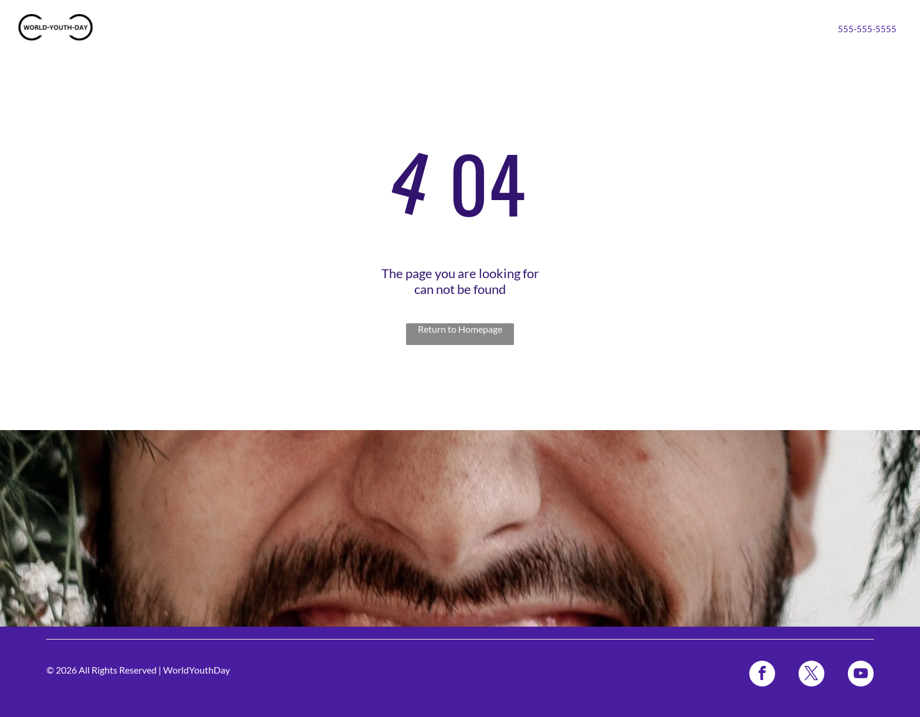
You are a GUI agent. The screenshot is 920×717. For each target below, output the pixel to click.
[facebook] (762, 675)
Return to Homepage (460, 328)
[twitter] (811, 675)
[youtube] (861, 675)
